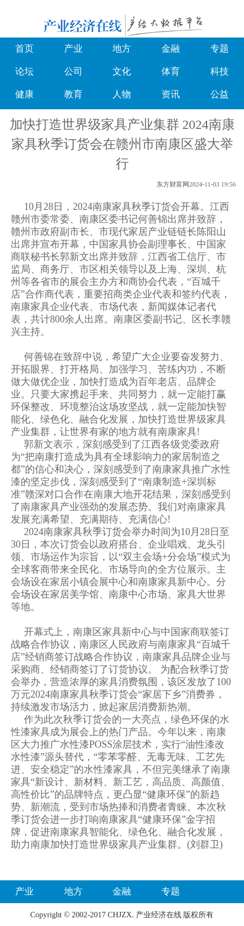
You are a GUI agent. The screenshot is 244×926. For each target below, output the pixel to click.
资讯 (170, 94)
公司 (73, 71)
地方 (121, 48)
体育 (170, 71)
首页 (24, 48)
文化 (121, 71)
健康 (24, 94)
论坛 (24, 71)
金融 (170, 48)
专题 (219, 48)
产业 (73, 48)
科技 (219, 71)
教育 (73, 94)
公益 (219, 94)
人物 (121, 94)
